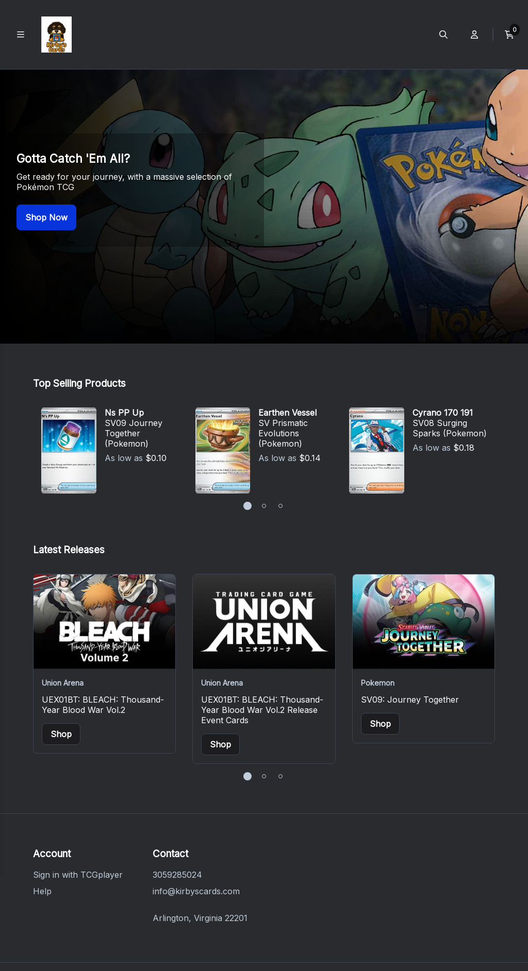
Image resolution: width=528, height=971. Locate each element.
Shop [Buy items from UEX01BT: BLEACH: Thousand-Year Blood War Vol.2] (61, 639)
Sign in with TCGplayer (78, 780)
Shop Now (46, 170)
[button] (247, 411)
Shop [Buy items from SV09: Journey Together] (380, 629)
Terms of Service (217, 919)
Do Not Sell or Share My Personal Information (333, 919)
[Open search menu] (443, 34)
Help (42, 796)
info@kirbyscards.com (196, 796)
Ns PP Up (124, 318)
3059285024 (177, 780)
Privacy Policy (152, 919)
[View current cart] (509, 34)
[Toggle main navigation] (20, 34)
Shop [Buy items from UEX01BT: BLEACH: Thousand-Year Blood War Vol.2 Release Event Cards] (220, 649)
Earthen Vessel (287, 318)
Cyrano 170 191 (442, 318)
